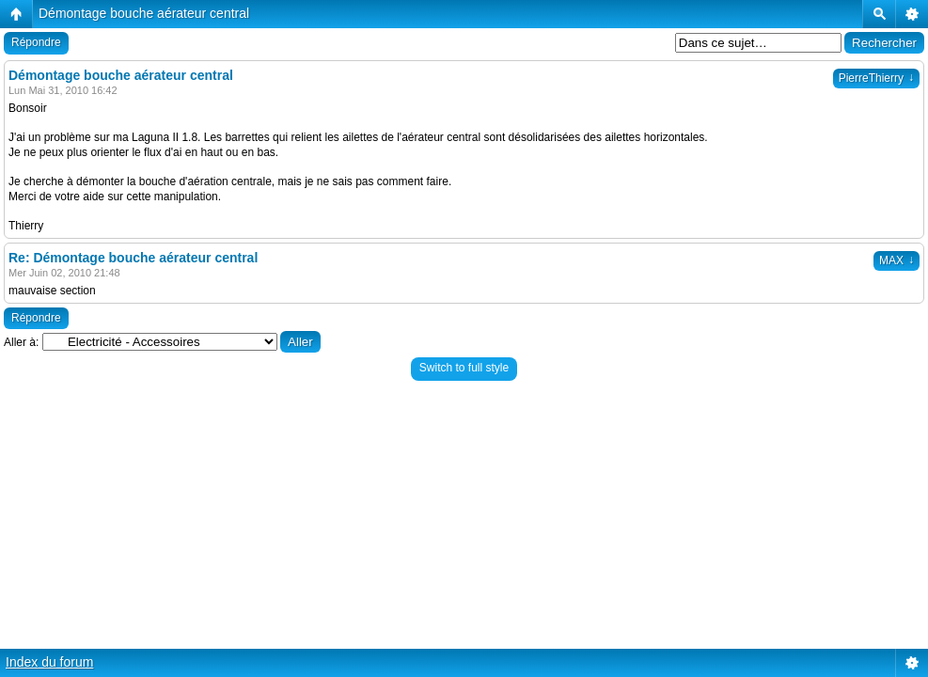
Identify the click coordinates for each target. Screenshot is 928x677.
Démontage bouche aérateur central (144, 13)
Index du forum (49, 661)
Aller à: (21, 342)
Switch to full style (464, 367)
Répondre (36, 42)
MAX (896, 260)
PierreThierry (876, 78)
